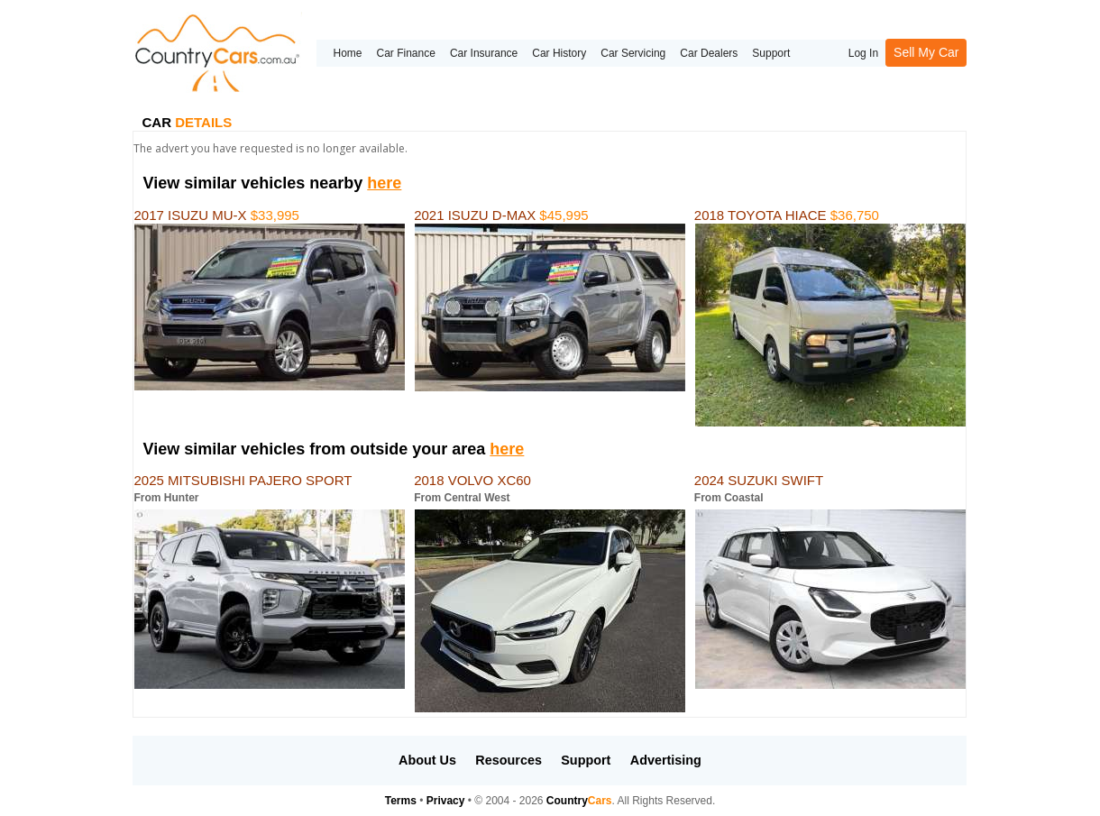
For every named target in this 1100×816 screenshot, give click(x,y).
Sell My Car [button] (926, 52)
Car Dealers (709, 53)
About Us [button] (427, 760)
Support (771, 53)
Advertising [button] (665, 760)
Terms (401, 800)
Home (347, 53)
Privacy (445, 800)
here (384, 183)
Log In (863, 53)
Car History (559, 53)
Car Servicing (632, 53)
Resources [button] (508, 760)
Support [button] (585, 760)
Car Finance (406, 53)
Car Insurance (484, 53)
